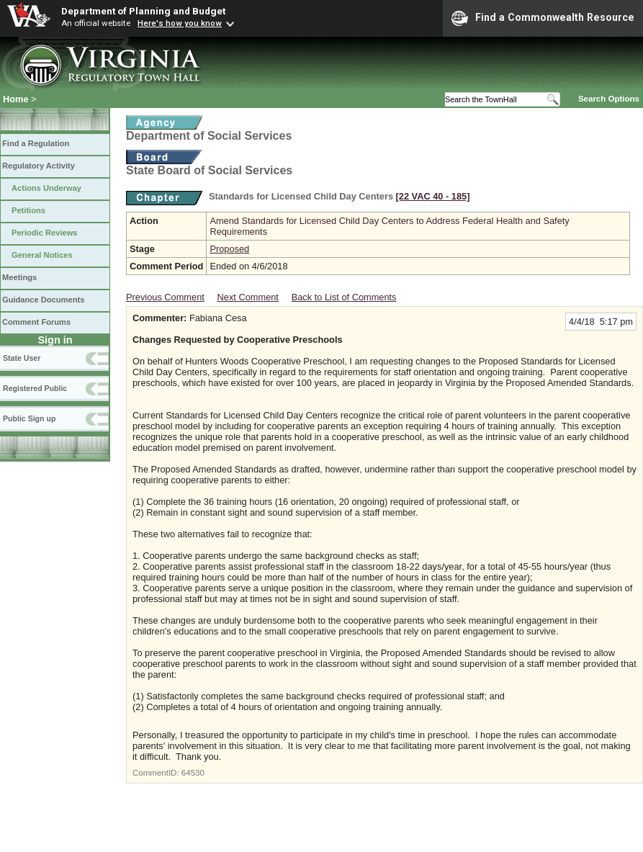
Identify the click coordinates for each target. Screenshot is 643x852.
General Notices (42, 255)
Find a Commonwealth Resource (542, 18)
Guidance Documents (43, 299)
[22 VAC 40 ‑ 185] (433, 196)
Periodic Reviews (45, 232)
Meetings (19, 277)
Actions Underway (46, 188)
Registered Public (35, 388)
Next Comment (248, 297)
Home (16, 99)
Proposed (229, 248)
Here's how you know (180, 23)
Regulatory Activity (38, 165)
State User (21, 358)
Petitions (28, 210)
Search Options (608, 98)
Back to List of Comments (344, 297)
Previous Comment (165, 297)
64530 (192, 772)
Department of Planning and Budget (143, 11)
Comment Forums (36, 322)
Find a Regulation (35, 143)
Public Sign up (29, 418)
